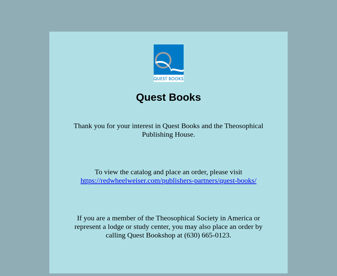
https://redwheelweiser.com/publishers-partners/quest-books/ (169, 180)
